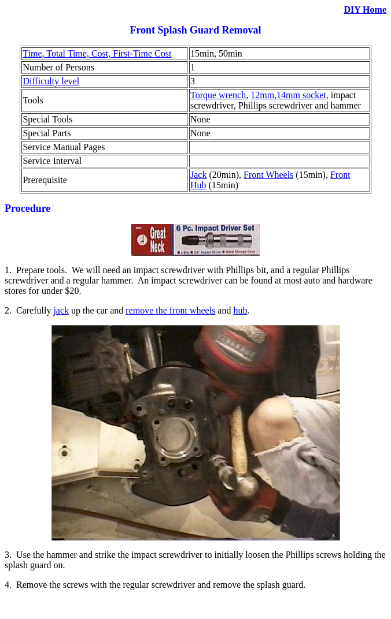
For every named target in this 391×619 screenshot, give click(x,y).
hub (240, 310)
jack (61, 310)
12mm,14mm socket (288, 95)
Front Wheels (268, 175)
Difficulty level (51, 81)
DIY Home (365, 9)
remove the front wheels (170, 310)
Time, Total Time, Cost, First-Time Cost (97, 53)
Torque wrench (218, 95)
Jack (198, 175)
